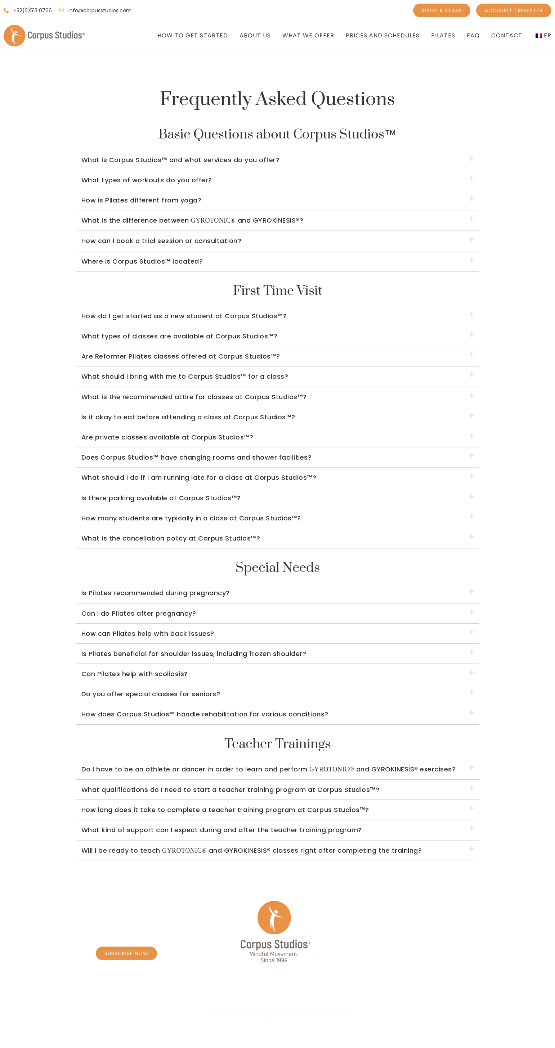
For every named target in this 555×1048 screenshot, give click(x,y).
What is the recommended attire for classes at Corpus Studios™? (194, 396)
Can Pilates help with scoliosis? (134, 673)
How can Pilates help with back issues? (147, 633)
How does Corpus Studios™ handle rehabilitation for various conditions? (204, 714)
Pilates (443, 35)
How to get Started (192, 35)
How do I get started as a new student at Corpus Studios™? (184, 315)
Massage (441, 991)
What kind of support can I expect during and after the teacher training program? (221, 829)
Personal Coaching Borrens (369, 991)
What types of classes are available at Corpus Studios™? (179, 336)
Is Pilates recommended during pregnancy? (155, 592)
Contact (506, 35)
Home (108, 991)
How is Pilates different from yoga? (141, 200)
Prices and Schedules (383, 35)
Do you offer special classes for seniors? (150, 693)
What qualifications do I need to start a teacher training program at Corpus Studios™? (230, 789)
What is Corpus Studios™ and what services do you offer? (180, 159)
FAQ (473, 35)
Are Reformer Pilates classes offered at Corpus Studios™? (180, 356)
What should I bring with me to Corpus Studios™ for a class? (184, 376)
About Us (255, 35)
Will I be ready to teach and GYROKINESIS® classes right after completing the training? (251, 850)
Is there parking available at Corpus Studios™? (161, 497)
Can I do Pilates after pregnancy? (138, 613)
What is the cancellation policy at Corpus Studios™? (170, 538)
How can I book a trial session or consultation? (161, 240)
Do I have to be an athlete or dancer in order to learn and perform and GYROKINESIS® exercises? (268, 769)
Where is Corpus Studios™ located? (142, 261)
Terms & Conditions (297, 1020)
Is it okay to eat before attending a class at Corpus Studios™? (188, 417)
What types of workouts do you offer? (146, 180)
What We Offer (308, 35)
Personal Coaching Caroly (266, 991)
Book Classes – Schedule (169, 991)
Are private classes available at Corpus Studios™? (167, 437)
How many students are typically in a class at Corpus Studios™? (191, 518)
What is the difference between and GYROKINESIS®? (192, 220)
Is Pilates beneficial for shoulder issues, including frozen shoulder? (193, 653)
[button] (277, 160)
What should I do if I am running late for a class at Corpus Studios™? (199, 477)
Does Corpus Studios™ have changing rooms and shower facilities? (196, 457)
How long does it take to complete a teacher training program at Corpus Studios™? (225, 809)
